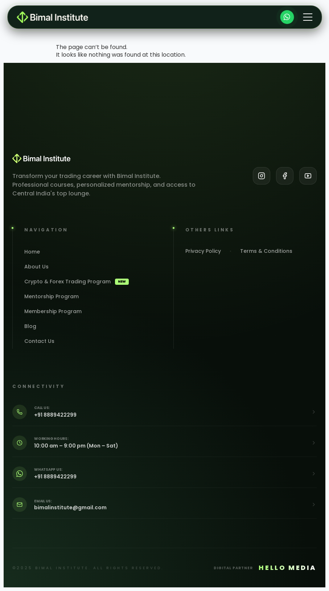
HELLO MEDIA (288, 567)
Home (32, 251)
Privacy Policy (203, 251)
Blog (30, 326)
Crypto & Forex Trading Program (76, 281)
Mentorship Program (51, 296)
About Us (36, 266)
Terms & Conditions (266, 251)
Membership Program (53, 311)
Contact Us (39, 341)
